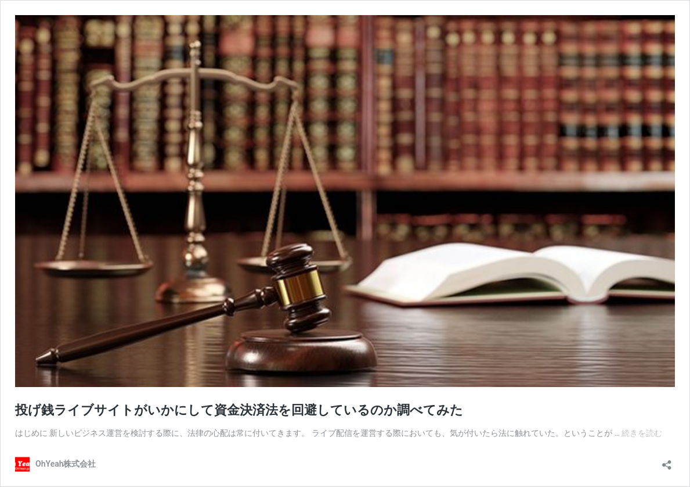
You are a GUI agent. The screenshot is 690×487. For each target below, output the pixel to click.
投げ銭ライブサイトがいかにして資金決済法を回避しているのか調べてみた (239, 410)
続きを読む (642, 433)
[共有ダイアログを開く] (667, 461)
